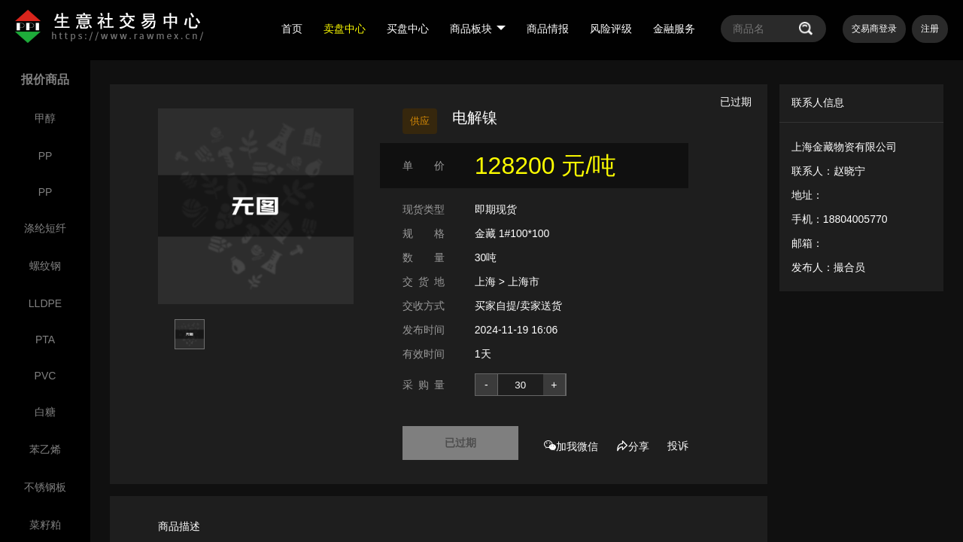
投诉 (677, 446)
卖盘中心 (345, 29)
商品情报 (548, 29)
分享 (632, 446)
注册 (930, 28)
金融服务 (674, 29)
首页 (291, 29)
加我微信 (571, 446)
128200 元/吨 (546, 165)
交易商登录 (874, 28)
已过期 (460, 443)
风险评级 (611, 29)
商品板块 (478, 29)
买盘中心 (408, 29)
